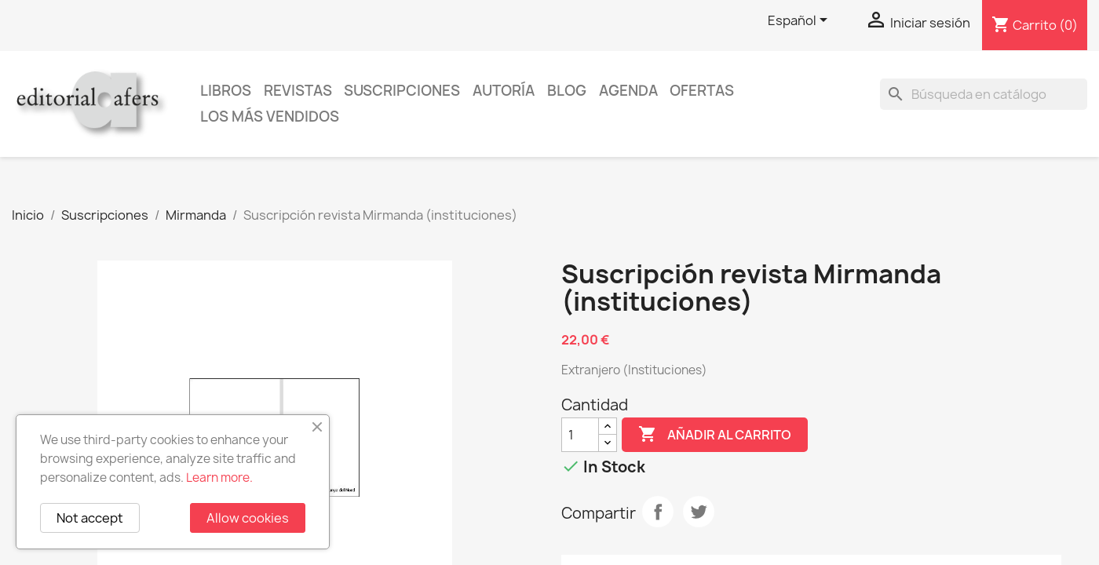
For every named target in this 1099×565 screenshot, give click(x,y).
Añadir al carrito (714, 435)
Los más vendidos (269, 116)
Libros (225, 90)
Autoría (504, 90)
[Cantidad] (580, 434)
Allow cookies (247, 518)
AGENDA (628, 90)
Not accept (90, 518)
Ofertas (702, 90)
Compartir (658, 511)
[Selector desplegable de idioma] (800, 21)
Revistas (298, 90)
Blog (566, 90)
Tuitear (698, 511)
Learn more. (219, 477)
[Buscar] (983, 94)
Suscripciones (402, 90)
